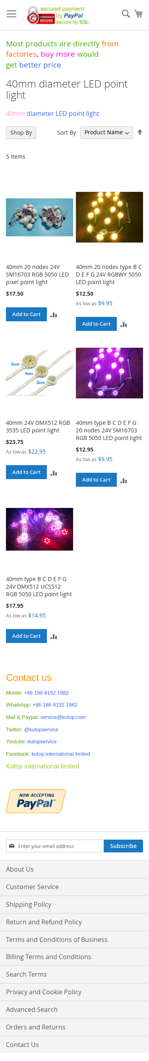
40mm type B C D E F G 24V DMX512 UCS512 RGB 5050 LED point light (39, 586)
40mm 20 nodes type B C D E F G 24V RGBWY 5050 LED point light (109, 274)
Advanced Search (32, 1009)
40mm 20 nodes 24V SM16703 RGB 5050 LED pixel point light (37, 274)
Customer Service (32, 886)
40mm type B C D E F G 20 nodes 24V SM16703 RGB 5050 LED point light (109, 430)
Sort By (66, 132)
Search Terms (26, 974)
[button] (54, 314)
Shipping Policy (28, 904)
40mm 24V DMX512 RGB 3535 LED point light (38, 426)
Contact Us (22, 1044)
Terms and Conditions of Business (57, 939)
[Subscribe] (123, 846)
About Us (20, 869)
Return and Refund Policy (44, 922)
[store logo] (56, 15)
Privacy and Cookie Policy (43, 991)
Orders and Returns (36, 1027)
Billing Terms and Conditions (48, 956)
